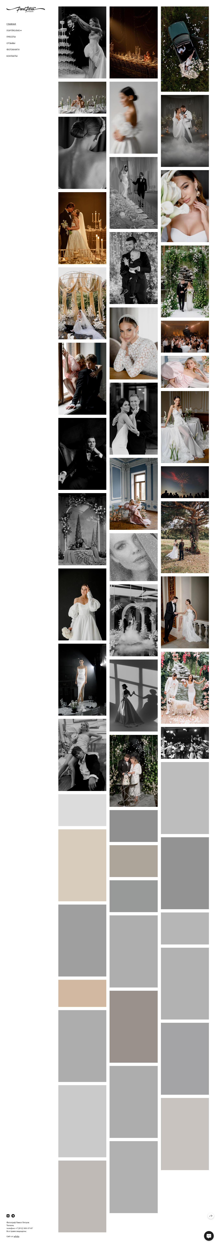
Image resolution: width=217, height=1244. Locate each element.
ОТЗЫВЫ (10, 43)
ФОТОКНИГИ (12, 49)
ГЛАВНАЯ (11, 23)
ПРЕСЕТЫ (11, 36)
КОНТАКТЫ (12, 56)
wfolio (16, 1236)
